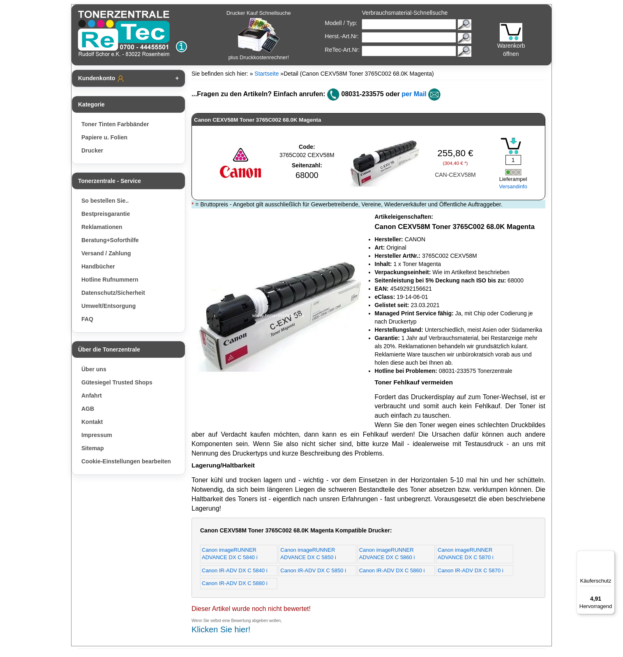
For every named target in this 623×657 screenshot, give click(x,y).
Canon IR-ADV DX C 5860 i (392, 570)
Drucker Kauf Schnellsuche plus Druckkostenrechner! (258, 35)
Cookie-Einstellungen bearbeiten (126, 461)
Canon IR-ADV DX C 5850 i (313, 570)
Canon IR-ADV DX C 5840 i (235, 570)
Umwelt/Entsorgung (108, 306)
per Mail (413, 93)
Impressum (96, 435)
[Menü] (610, 555)
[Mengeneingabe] (513, 160)
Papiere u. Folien (104, 137)
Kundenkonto (101, 78)
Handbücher (98, 266)
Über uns (93, 369)
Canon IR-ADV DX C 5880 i (235, 583)
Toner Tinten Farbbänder (115, 124)
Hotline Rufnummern (109, 279)
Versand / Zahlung (106, 253)
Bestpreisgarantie (105, 214)
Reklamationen (101, 227)
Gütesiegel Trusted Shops (116, 382)
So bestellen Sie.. (105, 200)
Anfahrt (91, 395)
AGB (87, 408)
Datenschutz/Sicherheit (113, 292)
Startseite (266, 73)
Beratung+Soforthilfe (110, 240)
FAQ (87, 319)
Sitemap (92, 448)
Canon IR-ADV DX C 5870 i (470, 570)
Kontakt (92, 422)
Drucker (92, 150)
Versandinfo (513, 186)
